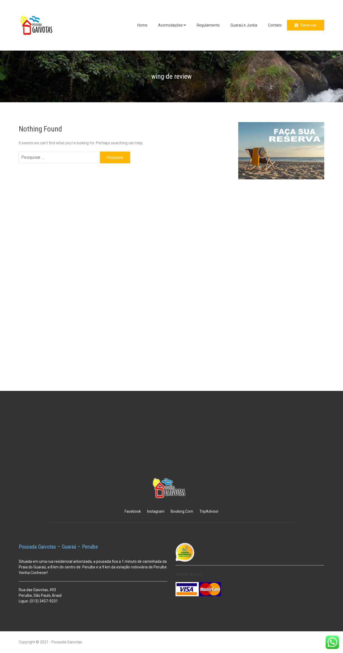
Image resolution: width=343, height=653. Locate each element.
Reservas (308, 25)
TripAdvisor (209, 511)
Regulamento (208, 25)
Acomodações (170, 25)
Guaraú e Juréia (243, 25)
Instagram (156, 511)
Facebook (133, 511)
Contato (275, 25)
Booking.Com (182, 511)
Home (142, 25)
